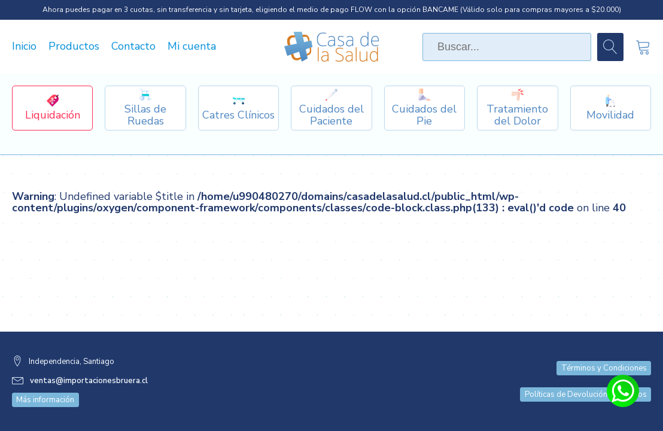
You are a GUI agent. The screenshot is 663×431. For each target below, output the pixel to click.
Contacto (133, 47)
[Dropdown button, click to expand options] (145, 108)
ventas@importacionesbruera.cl (89, 381)
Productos (73, 47)
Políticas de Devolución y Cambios (586, 394)
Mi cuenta (192, 47)
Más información (45, 399)
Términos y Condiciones (604, 368)
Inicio (24, 47)
